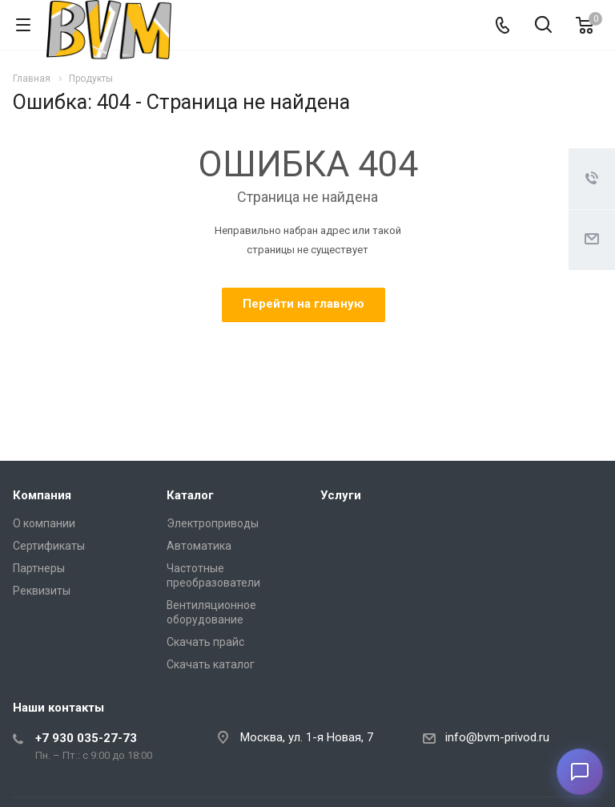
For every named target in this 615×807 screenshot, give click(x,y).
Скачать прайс (205, 642)
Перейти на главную (303, 304)
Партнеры (39, 568)
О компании (44, 523)
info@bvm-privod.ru (497, 737)
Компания (42, 495)
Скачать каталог (211, 664)
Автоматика (199, 545)
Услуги (340, 495)
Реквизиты (41, 590)
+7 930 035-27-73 (86, 738)
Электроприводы (213, 523)
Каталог (190, 495)
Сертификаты (49, 545)
